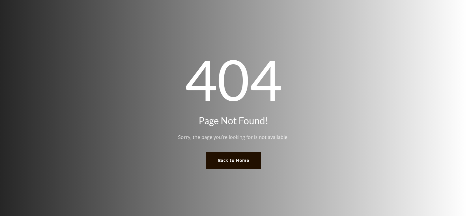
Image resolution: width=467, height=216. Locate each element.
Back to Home (233, 160)
